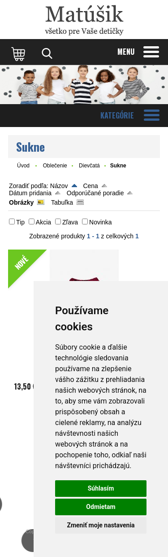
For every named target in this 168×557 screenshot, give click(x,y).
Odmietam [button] (100, 506)
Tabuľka (62, 202)
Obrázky (21, 202)
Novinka (100, 222)
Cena (90, 185)
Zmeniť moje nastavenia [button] (100, 525)
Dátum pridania (30, 193)
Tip (20, 222)
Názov (59, 185)
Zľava (70, 222)
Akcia (43, 222)
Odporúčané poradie (95, 193)
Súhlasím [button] (101, 488)
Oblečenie (55, 165)
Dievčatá (89, 165)
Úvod (23, 165)
